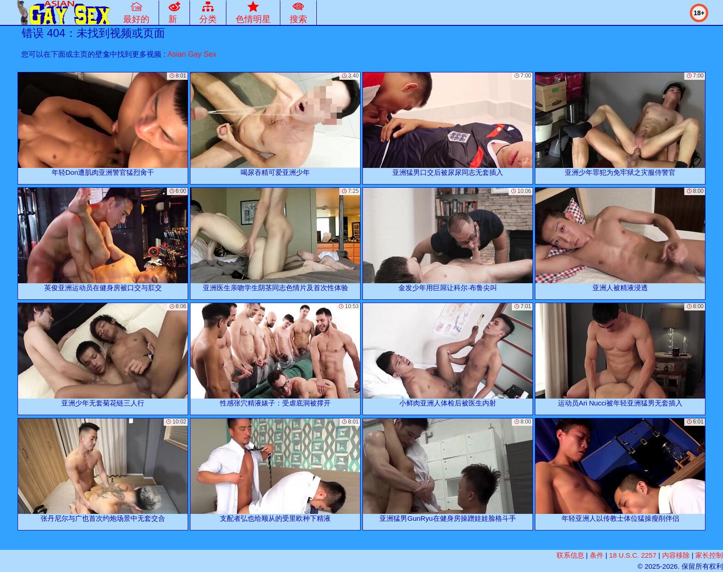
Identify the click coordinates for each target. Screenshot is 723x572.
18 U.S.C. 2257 (633, 555)
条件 (597, 555)
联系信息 (570, 555)
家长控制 (709, 555)
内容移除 (676, 555)
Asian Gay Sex (191, 54)
